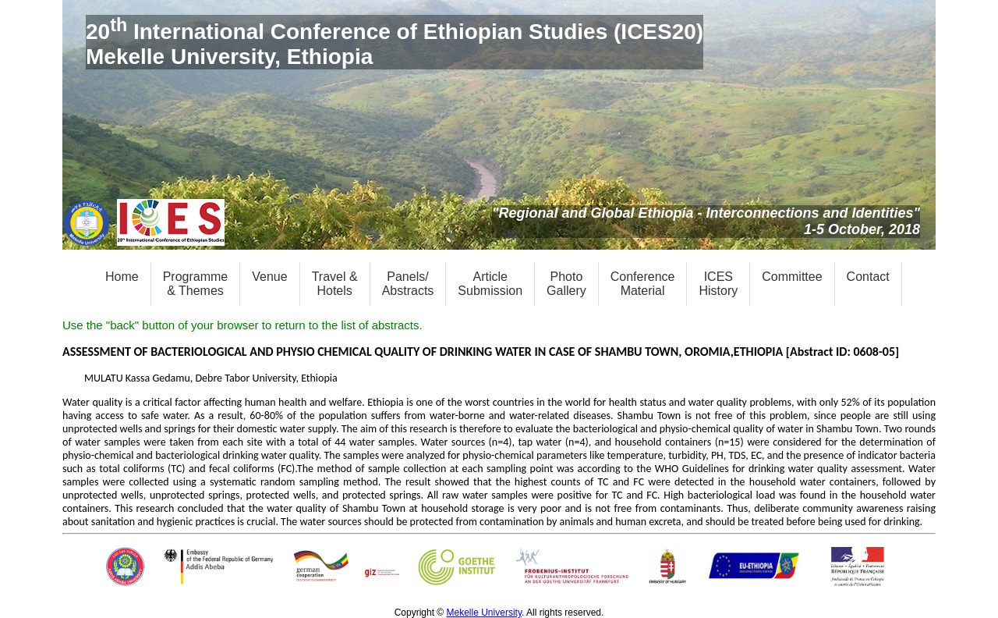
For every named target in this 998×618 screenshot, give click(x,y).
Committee (792, 276)
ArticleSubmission (490, 283)
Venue (269, 276)
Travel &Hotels (335, 283)
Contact (868, 276)
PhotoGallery (566, 283)
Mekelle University (484, 612)
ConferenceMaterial (642, 283)
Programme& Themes (195, 283)
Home (122, 276)
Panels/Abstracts (408, 283)
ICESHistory (718, 283)
